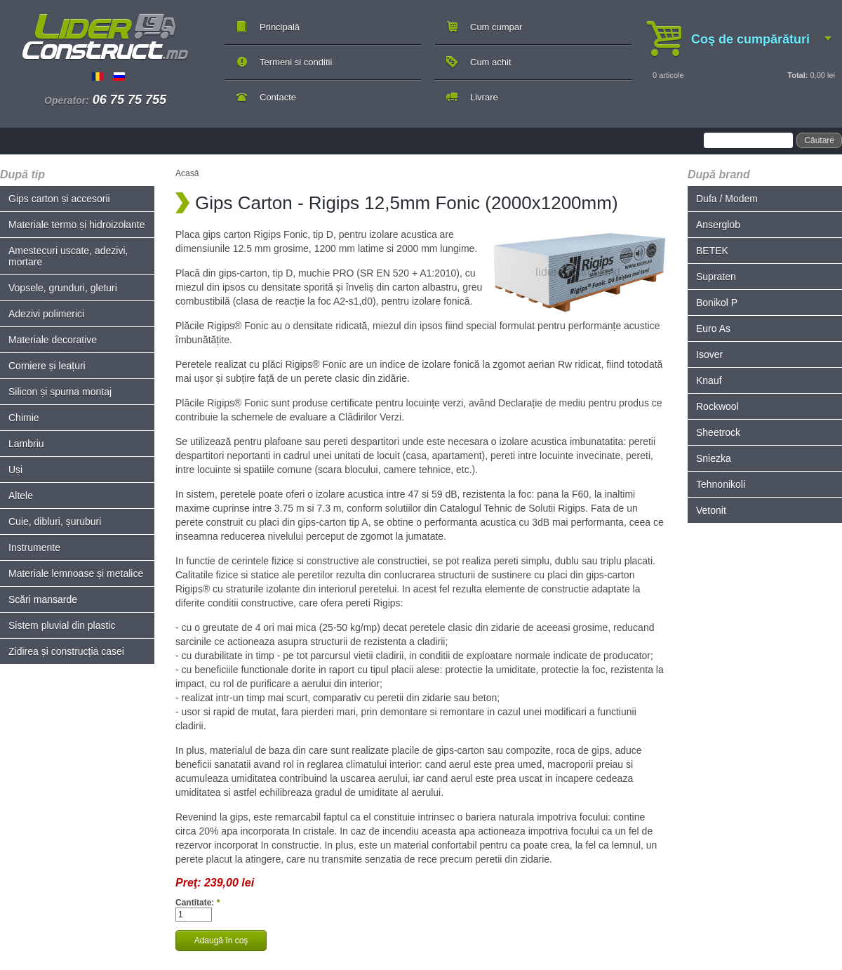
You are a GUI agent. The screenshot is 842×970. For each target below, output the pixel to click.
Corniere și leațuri (47, 365)
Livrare (484, 97)
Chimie (23, 417)
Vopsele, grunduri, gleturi (62, 287)
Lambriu (26, 443)
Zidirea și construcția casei (66, 651)
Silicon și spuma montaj (60, 391)
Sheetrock (718, 432)
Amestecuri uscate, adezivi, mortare (68, 256)
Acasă (187, 173)
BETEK (712, 250)
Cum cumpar (496, 27)
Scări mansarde (42, 599)
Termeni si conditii (296, 62)
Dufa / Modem (727, 198)
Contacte (278, 97)
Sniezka (713, 458)
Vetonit (711, 510)
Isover (709, 354)
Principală (280, 27)
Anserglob (718, 224)
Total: (797, 75)
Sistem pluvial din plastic (62, 625)
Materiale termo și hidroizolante (76, 224)
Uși (15, 469)
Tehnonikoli (720, 484)
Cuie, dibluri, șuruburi (54, 521)
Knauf (709, 380)
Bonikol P (716, 302)
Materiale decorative (52, 339)
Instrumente (34, 547)
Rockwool (717, 406)
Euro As (713, 328)
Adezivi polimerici (46, 313)
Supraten (716, 276)
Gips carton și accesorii (59, 198)
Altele (20, 495)
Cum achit (491, 62)
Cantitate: (197, 903)
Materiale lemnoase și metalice (75, 573)
